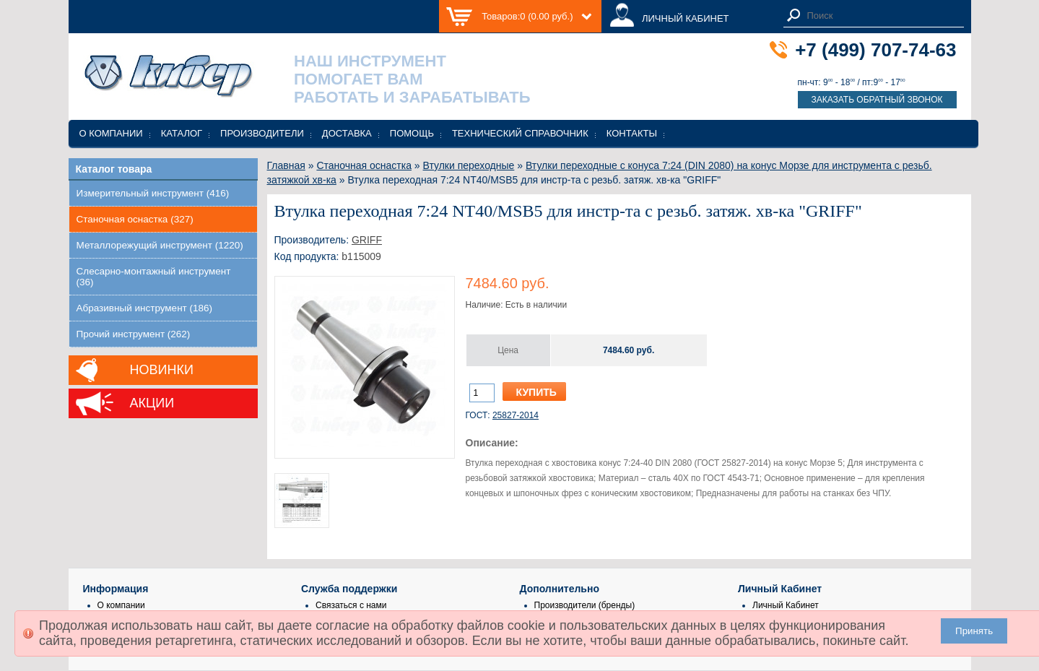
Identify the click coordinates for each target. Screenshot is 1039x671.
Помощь (412, 133)
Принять (974, 630)
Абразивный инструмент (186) (145, 308)
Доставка (347, 133)
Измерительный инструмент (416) (153, 193)
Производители (262, 133)
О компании (111, 133)
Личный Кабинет (785, 605)
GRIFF (367, 240)
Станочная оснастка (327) (135, 219)
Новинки (162, 370)
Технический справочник (520, 133)
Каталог (181, 133)
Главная (286, 165)
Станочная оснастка (364, 165)
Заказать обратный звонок (876, 100)
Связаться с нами (351, 605)
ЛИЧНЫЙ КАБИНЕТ (685, 18)
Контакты (632, 133)
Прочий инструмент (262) (134, 334)
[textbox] (881, 15)
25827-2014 (515, 415)
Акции (152, 403)
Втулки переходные (469, 165)
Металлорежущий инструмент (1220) (160, 245)
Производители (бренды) (584, 605)
